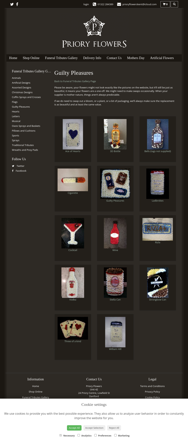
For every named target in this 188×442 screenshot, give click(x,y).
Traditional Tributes (23, 145)
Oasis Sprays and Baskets (26, 126)
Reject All (114, 427)
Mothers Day (135, 58)
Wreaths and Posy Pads (25, 150)
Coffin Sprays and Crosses (26, 97)
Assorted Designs (21, 87)
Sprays (15, 140)
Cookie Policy (152, 397)
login (86, 4)
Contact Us (114, 58)
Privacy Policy (152, 391)
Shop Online (31, 58)
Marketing (122, 435)
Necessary (67, 435)
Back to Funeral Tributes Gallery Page (75, 81)
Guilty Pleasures (21, 106)
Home (13, 58)
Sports (15, 135)
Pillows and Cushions (23, 130)
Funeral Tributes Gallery (61, 58)
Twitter (18, 166)
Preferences (102, 435)
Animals (16, 78)
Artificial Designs (21, 82)
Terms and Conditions (152, 386)
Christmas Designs (22, 92)
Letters (16, 116)
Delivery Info (92, 58)
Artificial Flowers (162, 58)
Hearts (15, 111)
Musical (16, 121)
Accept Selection (94, 427)
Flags (15, 102)
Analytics (84, 435)
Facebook (19, 170)
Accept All (74, 427)
